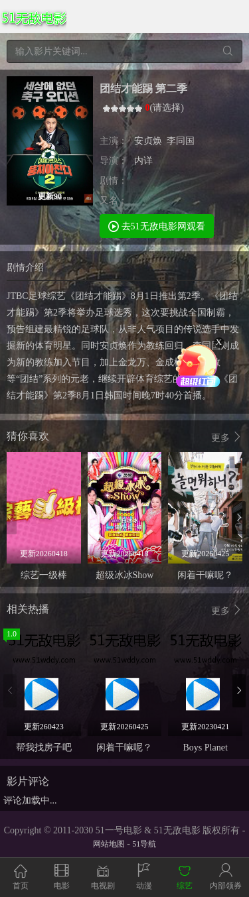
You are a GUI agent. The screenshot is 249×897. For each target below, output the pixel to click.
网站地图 (109, 844)
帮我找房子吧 (44, 747)
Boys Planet (205, 747)
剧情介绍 (25, 267)
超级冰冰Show (125, 575)
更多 (227, 437)
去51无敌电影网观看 (156, 225)
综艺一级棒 (44, 575)
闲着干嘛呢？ (205, 575)
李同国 (181, 141)
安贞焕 (148, 141)
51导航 (144, 844)
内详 (143, 161)
